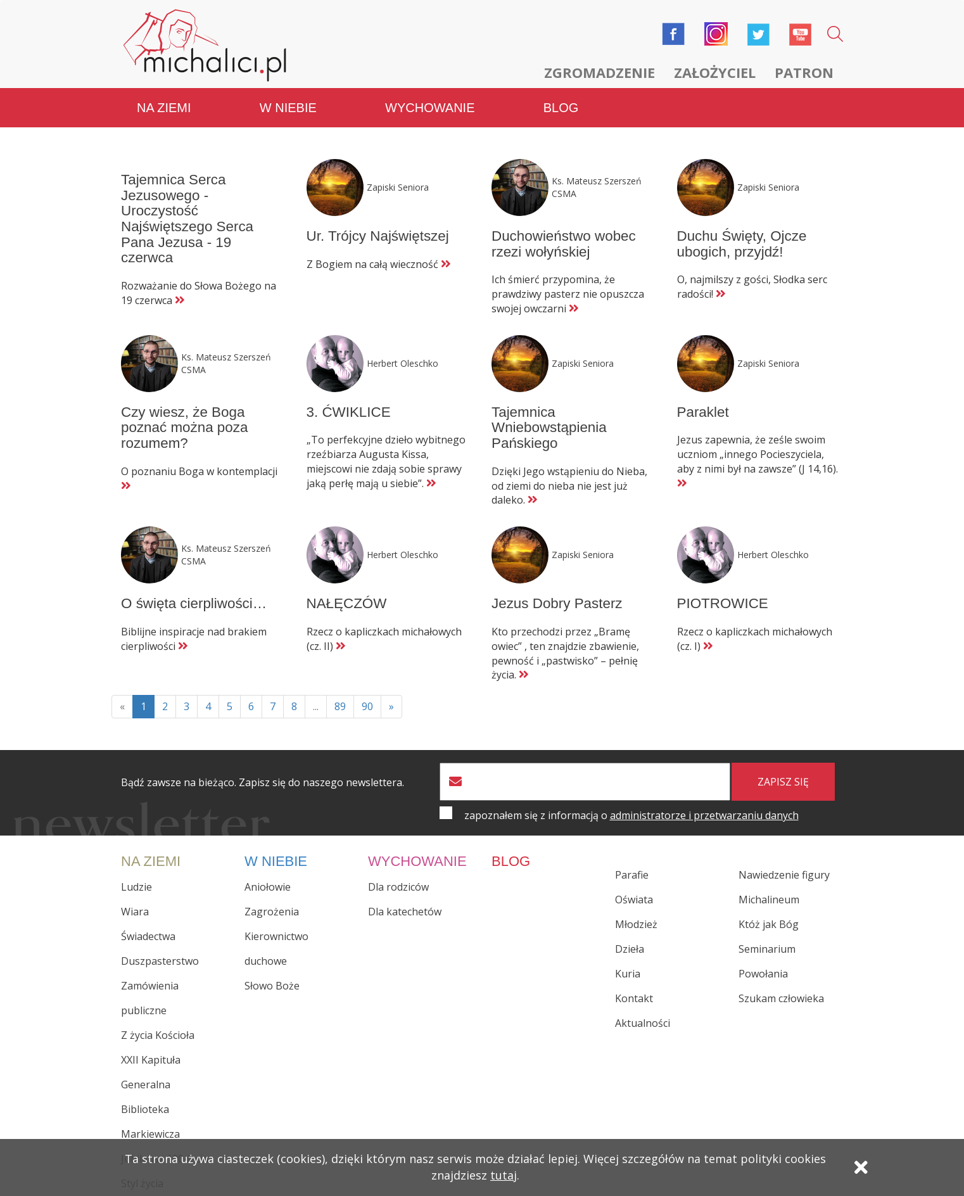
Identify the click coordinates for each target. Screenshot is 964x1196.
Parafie (632, 875)
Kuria (627, 974)
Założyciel (715, 72)
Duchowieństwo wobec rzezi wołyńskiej (564, 244)
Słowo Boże (272, 986)
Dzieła (629, 949)
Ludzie (136, 887)
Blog (561, 108)
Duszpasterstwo (160, 961)
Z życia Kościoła (157, 1035)
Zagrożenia (271, 912)
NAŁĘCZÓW (347, 603)
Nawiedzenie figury (784, 875)
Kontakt (634, 998)
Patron (804, 72)
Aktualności (642, 1023)
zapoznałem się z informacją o (631, 815)
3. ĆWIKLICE (349, 412)
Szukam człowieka (781, 998)
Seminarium (767, 949)
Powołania (763, 974)
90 (367, 706)
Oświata (634, 900)
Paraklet (703, 412)
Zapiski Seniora (398, 187)
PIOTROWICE (722, 603)
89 (340, 706)
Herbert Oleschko (402, 363)
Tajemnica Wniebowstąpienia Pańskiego (549, 427)
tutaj (503, 1175)
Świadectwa (148, 936)
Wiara (135, 912)
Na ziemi (164, 108)
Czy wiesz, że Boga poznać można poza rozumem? (184, 427)
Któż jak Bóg (769, 924)
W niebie (288, 108)
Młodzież (636, 924)
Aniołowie (267, 887)
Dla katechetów (404, 912)
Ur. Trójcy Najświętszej (378, 236)
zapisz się (783, 782)
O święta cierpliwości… (194, 603)
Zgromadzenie (599, 72)
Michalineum (769, 900)
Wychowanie (429, 108)
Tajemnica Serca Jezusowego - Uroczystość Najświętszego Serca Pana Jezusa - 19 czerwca (187, 218)
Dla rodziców (398, 887)
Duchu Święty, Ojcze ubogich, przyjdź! (742, 244)
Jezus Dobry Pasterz (557, 603)
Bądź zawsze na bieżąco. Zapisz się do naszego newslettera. (262, 782)
